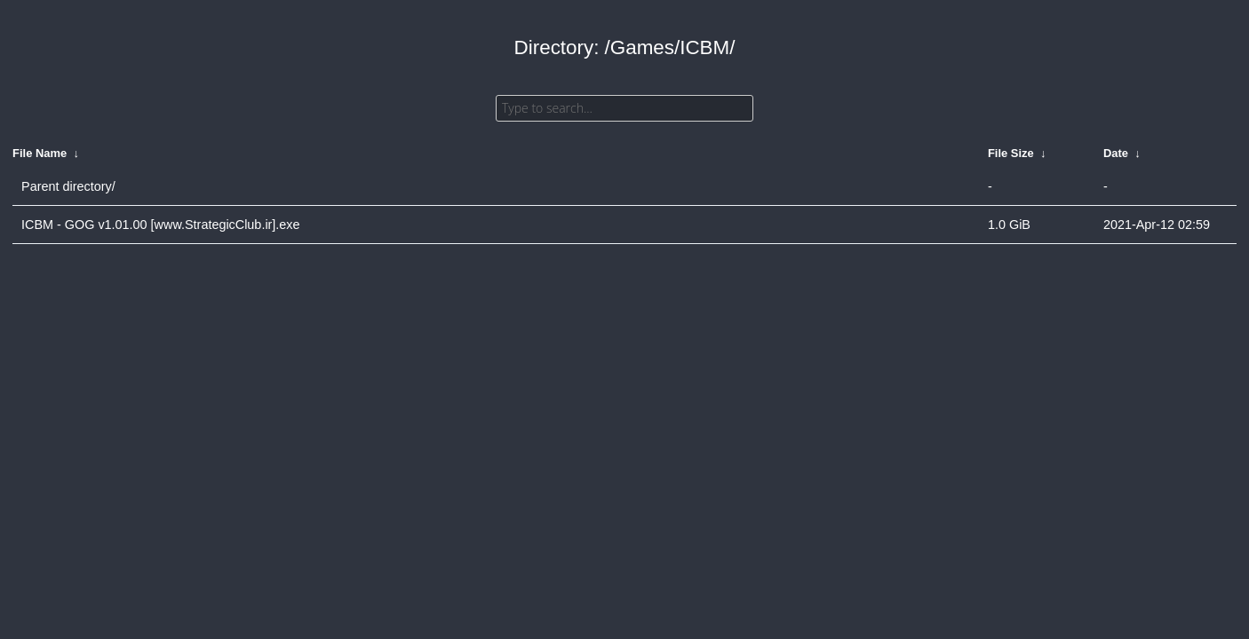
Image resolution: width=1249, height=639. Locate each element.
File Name (39, 153)
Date (1115, 153)
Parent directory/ (68, 186)
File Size (1011, 153)
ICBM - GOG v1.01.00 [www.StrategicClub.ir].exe (160, 224)
